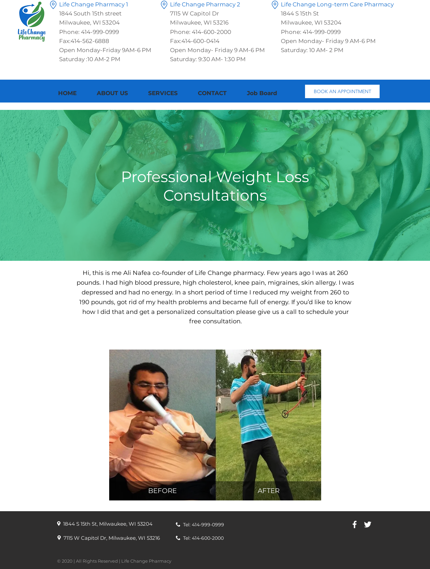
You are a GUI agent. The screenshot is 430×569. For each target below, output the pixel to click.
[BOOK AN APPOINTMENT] (342, 91)
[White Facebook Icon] (354, 524)
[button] (168, 93)
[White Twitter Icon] (368, 524)
